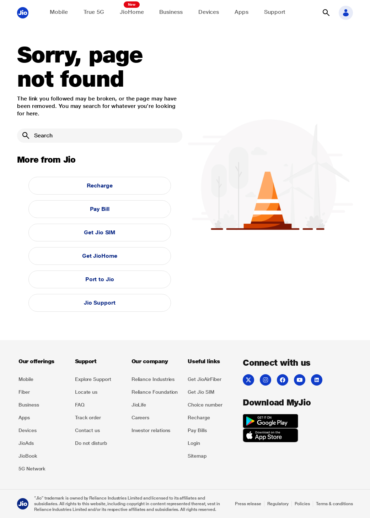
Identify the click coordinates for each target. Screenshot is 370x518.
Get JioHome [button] (99, 255)
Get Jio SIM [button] (99, 232)
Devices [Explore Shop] (208, 12)
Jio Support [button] (100, 302)
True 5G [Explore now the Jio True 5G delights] (94, 12)
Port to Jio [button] (99, 279)
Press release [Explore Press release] (248, 503)
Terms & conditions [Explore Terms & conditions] (334, 503)
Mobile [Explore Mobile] (59, 12)
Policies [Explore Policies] (302, 503)
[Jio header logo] (22, 13)
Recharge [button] (99, 185)
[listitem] (42, 379)
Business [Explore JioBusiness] (170, 12)
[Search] (99, 136)
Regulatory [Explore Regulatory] (277, 503)
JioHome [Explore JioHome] (132, 12)
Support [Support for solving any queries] (274, 12)
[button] (325, 12)
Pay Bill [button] (99, 209)
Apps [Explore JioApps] (241, 12)
